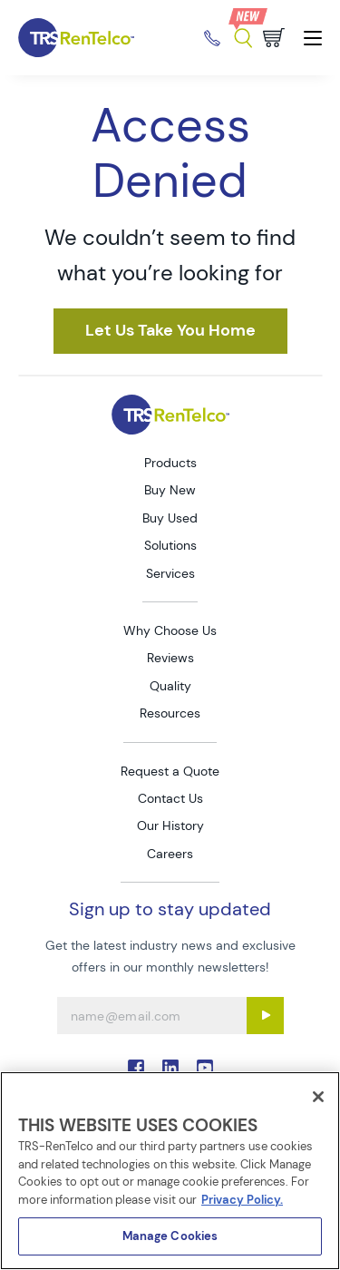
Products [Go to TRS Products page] (170, 462)
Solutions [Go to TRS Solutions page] (170, 545)
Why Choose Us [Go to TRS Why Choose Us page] (170, 630)
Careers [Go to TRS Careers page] (170, 853)
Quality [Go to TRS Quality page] (170, 686)
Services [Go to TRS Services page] (170, 573)
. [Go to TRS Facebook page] (136, 1068)
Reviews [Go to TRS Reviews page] (170, 658)
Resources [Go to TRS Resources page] (170, 713)
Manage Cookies (170, 1236)
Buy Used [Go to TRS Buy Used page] (170, 518)
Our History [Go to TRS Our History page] (170, 825)
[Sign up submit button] (265, 1015)
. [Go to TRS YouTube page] (205, 1068)
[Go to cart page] (274, 37)
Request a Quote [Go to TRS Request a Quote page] (170, 771)
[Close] (318, 1097)
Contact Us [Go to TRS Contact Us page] (170, 798)
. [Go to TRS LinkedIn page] (170, 1068)
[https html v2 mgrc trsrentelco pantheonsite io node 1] (170, 331)
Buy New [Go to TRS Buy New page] (170, 490)
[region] (170, 1170)
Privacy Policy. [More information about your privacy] (242, 1199)
